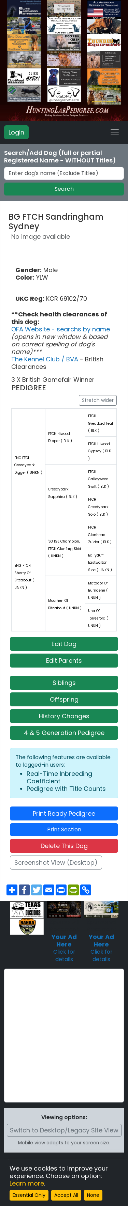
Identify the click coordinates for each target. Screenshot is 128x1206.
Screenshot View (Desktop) (56, 862)
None (93, 1195)
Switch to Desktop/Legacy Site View (64, 1130)
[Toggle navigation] (114, 132)
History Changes (64, 716)
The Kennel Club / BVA (45, 359)
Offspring (64, 699)
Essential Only (29, 1195)
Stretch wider (98, 400)
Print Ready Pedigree (64, 813)
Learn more (27, 1183)
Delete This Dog (64, 846)
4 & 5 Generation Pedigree (64, 733)
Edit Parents (64, 660)
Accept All (66, 1195)
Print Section (64, 829)
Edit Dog (64, 644)
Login (16, 132)
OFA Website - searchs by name (60, 329)
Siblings (64, 682)
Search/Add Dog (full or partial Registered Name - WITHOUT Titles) (60, 156)
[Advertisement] (64, 1035)
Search (64, 189)
